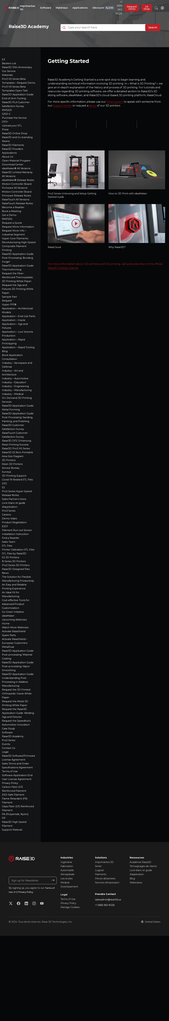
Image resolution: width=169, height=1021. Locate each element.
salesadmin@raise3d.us (108, 961)
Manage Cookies (70, 969)
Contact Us (9, 805)
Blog (5, 393)
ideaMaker (9, 673)
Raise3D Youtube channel (65, 276)
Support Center (63, 112)
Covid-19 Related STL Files (18, 529)
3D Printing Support (15, 525)
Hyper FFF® (10, 339)
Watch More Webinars (16, 685)
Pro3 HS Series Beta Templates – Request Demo (15, 90)
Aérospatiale (67, 936)
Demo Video (10, 568)
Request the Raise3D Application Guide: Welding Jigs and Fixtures (18, 770)
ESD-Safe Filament (14, 856)
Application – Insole (14, 358)
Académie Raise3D (140, 923)
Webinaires (136, 944)
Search (152, 31)
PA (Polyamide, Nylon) (16, 875)
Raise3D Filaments (14, 160)
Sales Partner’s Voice (15, 549)
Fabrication (67, 928)
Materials (8, 82)
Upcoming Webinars (15, 677)
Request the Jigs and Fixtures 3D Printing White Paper (15, 323)
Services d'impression (107, 944)
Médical (65, 944)
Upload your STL (13, 140)
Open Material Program (17, 175)
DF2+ (5, 136)
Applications (10, 167)
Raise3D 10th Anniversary (18, 74)
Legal (5, 809)
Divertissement (69, 948)
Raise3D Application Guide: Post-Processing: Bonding (17, 284)
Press (5, 144)
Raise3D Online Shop (15, 148)
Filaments (100, 936)
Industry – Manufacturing (18, 432)
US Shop (147, 7)
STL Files (7, 595)
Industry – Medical (14, 436)
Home (6, 681)
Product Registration (15, 572)
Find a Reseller (11, 588)
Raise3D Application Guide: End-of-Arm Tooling (15, 109)
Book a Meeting (12, 234)
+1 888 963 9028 (113, 7)
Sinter (98, 928)
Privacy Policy (11, 844)
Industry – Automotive (16, 420)
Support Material (13, 891)
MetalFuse (9, 704)
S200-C (6, 128)
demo (95, 112)
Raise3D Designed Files (17, 623)
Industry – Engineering (17, 428)
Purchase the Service (16, 132)
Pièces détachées (105, 940)
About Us (8, 171)
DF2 (4, 533)
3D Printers (9, 510)
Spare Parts (9, 693)
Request (7, 335)
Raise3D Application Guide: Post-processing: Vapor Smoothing (17, 724)
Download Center (13, 179)
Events (6, 801)
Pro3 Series (9, 560)
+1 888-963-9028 (105, 966)
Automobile (67, 932)
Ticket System (116, 108)
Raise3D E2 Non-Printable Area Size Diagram (14, 502)
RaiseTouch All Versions (17, 218)
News (5, 626)
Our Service (9, 78)
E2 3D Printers (11, 611)
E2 (3, 537)
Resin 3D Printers (13, 514)
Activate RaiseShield (15, 689)
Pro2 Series (9, 798)
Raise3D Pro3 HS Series (17, 494)
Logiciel (99, 932)
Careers (7, 564)
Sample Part (10, 331)
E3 (3, 66)
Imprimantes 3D (104, 923)
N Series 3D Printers (15, 615)
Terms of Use (10, 833)
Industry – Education (15, 424)
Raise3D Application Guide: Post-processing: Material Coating (17, 712)
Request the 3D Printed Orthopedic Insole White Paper (18, 751)
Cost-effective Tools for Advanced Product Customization (17, 661)
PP (4, 879)
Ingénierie (66, 923)
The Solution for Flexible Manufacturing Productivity (18, 634)
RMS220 (7, 125)
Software (8, 790)
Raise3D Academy (13, 794)
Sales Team (9, 591)
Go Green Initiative (14, 669)
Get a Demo (9, 237)
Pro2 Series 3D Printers (17, 619)
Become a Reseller (14, 230)
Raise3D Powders (13, 163)
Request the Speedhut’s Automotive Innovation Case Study (18, 782)
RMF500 (7, 241)
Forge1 (6, 292)
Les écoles (67, 940)
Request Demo (132, 7)
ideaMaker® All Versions (17, 183)
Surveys (7, 521)
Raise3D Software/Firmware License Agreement (14, 817)
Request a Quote (13, 245)
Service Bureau (12, 517)
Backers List (9, 70)
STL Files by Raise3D (15, 607)
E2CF (5, 576)
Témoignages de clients (143, 928)
